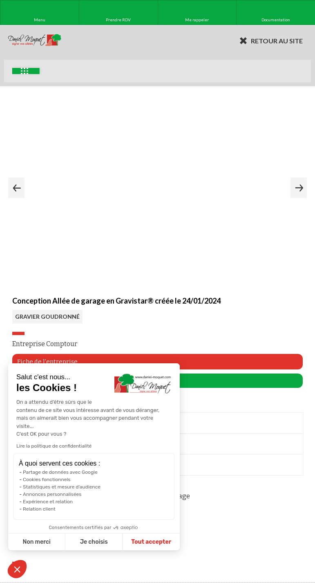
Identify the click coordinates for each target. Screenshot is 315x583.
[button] (17, 569)
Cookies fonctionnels (47, 479)
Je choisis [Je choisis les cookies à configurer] (94, 541)
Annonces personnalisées (52, 494)
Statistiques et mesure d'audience (62, 487)
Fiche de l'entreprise (47, 361)
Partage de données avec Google (60, 472)
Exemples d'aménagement (24, 71)
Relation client (39, 509)
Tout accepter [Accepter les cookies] (151, 541)
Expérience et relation (48, 501)
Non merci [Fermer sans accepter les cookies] (36, 541)
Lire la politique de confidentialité (54, 446)
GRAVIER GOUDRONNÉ (47, 316)
